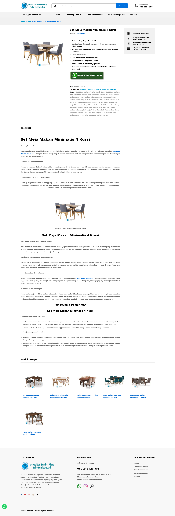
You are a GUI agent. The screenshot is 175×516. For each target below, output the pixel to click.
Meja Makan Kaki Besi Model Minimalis (112, 396)
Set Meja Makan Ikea (97, 107)
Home (57, 15)
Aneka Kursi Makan (87, 89)
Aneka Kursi (80, 33)
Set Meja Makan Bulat (79, 107)
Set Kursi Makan (107, 102)
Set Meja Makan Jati (91, 110)
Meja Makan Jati (105, 97)
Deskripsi (26, 128)
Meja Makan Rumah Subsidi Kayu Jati (31, 396)
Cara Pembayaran (116, 15)
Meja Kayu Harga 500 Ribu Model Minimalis (87, 396)
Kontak (133, 15)
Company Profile (73, 15)
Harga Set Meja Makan (110, 92)
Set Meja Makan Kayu (110, 110)
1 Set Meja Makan (82, 92)
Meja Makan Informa (88, 97)
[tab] (27, 129)
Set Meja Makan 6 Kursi (90, 105)
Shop (29, 21)
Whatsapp (143, 5)
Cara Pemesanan (95, 15)
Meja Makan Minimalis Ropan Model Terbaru (59, 396)
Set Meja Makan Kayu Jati (80, 112)
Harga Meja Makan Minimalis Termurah (138, 396)
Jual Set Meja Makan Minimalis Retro (103, 94)
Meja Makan (75, 97)
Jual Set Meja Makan (78, 94)
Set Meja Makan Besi (109, 105)
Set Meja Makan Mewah (102, 112)
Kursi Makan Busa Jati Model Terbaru (32, 433)
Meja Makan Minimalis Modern (87, 102)
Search (122, 6)
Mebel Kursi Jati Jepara (106, 89)
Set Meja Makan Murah (98, 115)
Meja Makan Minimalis (90, 100)
